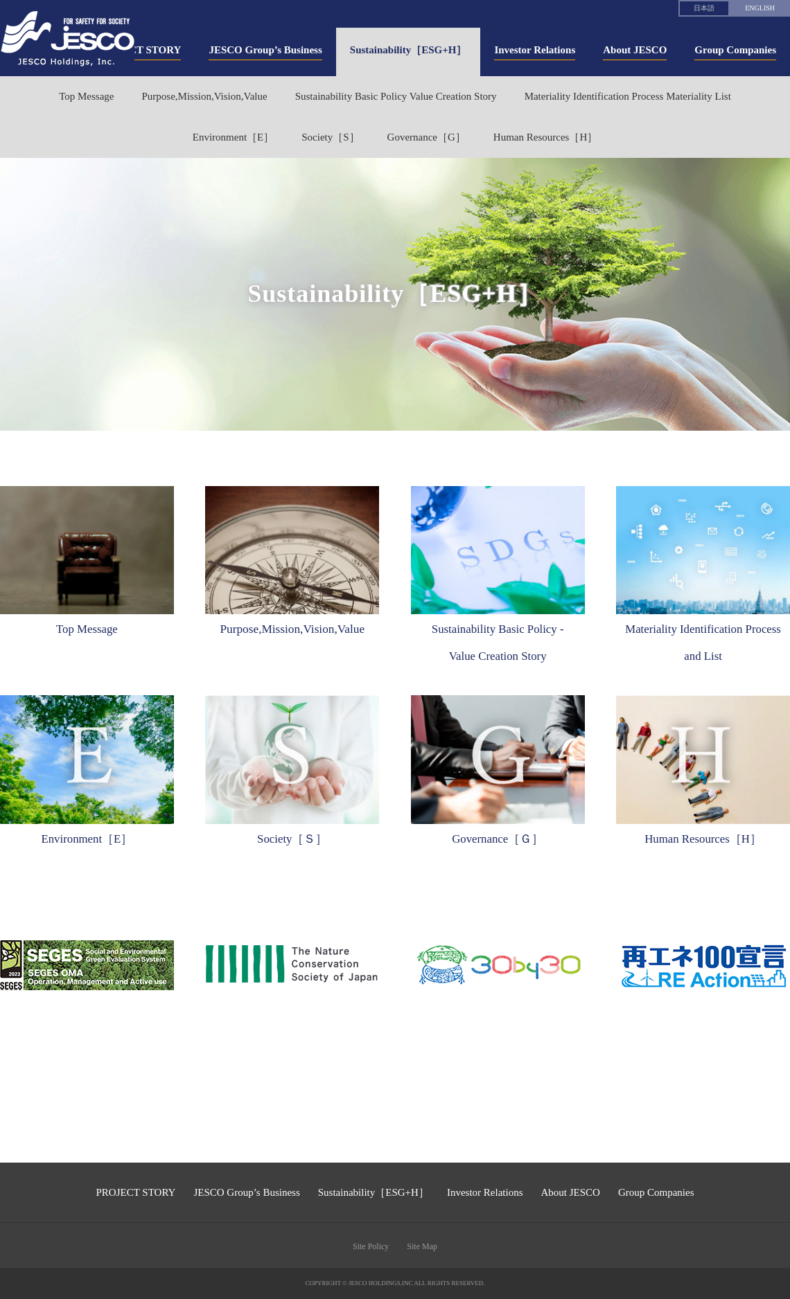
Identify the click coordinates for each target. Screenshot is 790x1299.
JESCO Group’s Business (246, 1192)
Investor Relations (485, 1192)
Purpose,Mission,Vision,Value (204, 96)
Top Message (86, 96)
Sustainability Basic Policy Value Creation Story (396, 96)
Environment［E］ (233, 137)
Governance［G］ (426, 137)
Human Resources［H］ (545, 137)
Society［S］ (330, 137)
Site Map (422, 1246)
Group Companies (656, 1192)
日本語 (704, 8)
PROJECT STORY (136, 1192)
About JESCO (570, 1192)
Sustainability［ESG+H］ (373, 1192)
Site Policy (371, 1246)
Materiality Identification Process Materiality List (628, 96)
